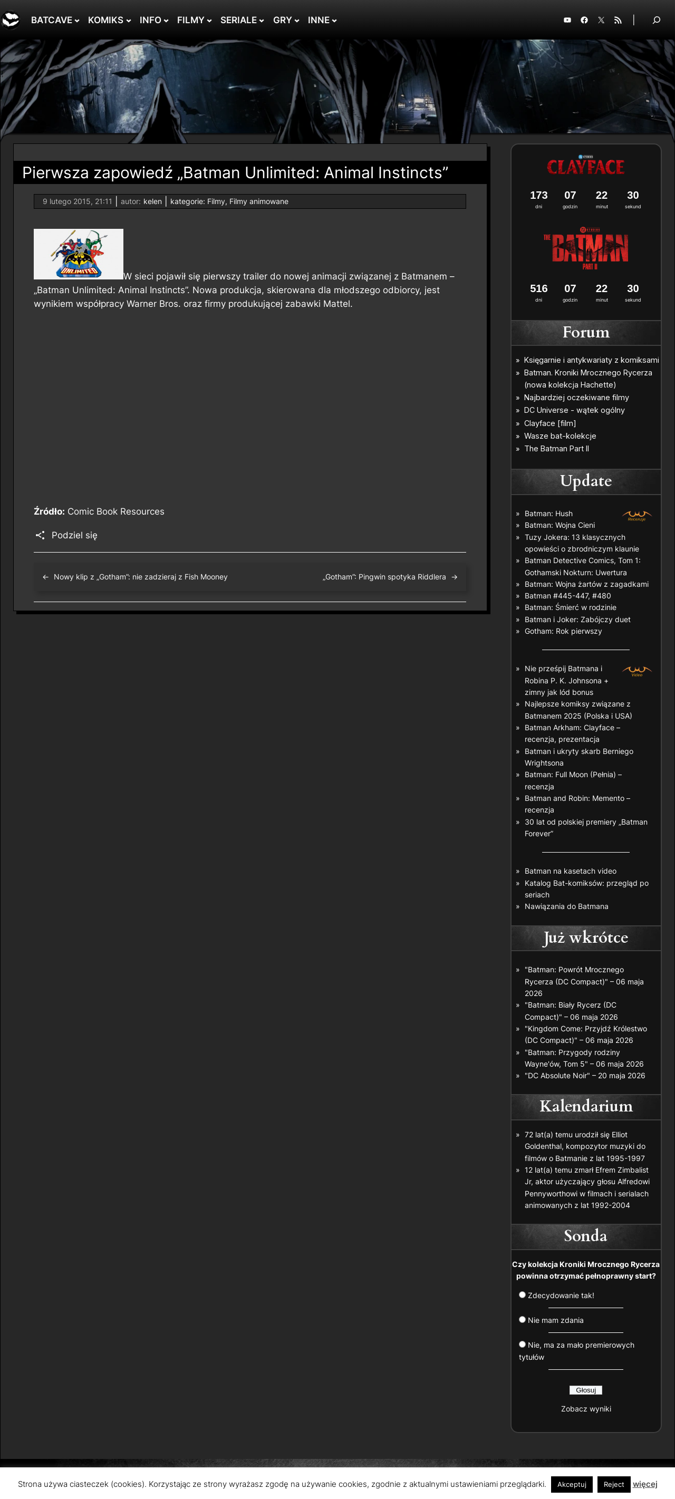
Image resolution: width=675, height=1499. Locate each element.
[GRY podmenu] (297, 20)
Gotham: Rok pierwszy (563, 630)
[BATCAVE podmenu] (77, 20)
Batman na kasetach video (570, 870)
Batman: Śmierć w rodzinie (570, 607)
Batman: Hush (549, 513)
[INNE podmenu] (334, 20)
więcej (645, 1484)
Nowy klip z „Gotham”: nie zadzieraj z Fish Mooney (141, 576)
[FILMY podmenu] (209, 20)
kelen (152, 201)
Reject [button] (614, 1484)
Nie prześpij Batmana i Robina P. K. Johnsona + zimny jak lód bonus (567, 680)
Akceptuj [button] (571, 1484)
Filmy (216, 201)
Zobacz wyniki (586, 1408)
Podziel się (75, 535)
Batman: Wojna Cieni (560, 524)
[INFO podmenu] (166, 20)
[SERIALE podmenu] (261, 20)
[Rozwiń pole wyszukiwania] (656, 19)
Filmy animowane (258, 201)
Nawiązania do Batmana (567, 906)
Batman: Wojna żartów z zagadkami (587, 583)
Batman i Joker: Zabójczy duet (578, 619)
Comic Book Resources (116, 511)
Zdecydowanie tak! (561, 1295)
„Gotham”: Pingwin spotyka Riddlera (384, 576)
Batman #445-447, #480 (568, 595)
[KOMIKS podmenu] (128, 20)
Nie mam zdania (556, 1320)
